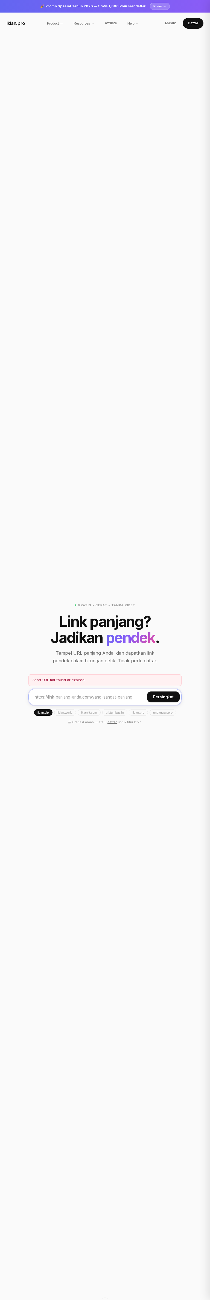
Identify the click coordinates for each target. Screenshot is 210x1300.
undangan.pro (163, 712)
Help (133, 23)
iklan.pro (138, 712)
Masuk (170, 23)
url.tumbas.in (115, 712)
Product (55, 23)
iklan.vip (43, 712)
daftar (112, 722)
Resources (84, 23)
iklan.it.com (89, 712)
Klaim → (159, 6)
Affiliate (111, 23)
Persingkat (163, 697)
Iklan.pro (16, 23)
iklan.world (65, 712)
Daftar (193, 23)
